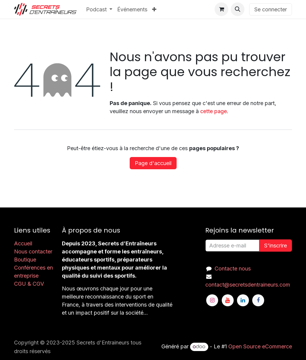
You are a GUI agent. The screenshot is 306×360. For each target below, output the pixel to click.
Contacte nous (233, 268)
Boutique (25, 259)
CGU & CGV (29, 284)
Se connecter (270, 9)
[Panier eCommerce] (221, 9)
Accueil (23, 243)
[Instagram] (212, 300)
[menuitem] (99, 9)
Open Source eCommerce (260, 346)
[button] (237, 9)
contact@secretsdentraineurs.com (247, 284)
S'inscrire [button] (275, 245)
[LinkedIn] (243, 300)
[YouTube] (228, 300)
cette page (213, 111)
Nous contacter (33, 251)
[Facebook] (258, 300)
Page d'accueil (153, 163)
